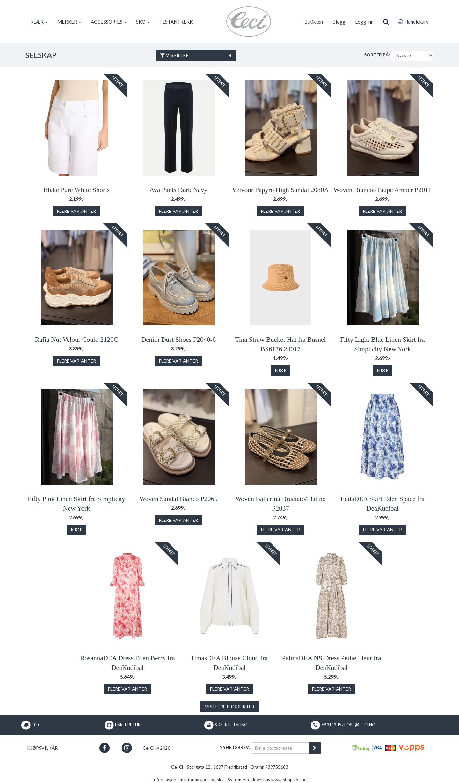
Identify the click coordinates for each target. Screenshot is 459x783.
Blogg (339, 22)
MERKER (69, 22)
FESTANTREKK (176, 22)
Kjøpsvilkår (42, 748)
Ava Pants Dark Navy (178, 190)
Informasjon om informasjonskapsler (188, 779)
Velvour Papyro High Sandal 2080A (280, 190)
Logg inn (364, 22)
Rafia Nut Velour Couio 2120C (76, 339)
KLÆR (39, 22)
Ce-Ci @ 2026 (156, 748)
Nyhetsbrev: (234, 747)
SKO (143, 22)
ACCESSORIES (109, 22)
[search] (385, 22)
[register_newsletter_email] (315, 748)
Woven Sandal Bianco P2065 (178, 499)
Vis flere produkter (229, 706)
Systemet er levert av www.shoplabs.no (267, 779)
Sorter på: (377, 54)
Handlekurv (413, 22)
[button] (104, 748)
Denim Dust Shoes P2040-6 (178, 339)
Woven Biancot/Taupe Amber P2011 (383, 190)
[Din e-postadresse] (280, 748)
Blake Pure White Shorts (76, 190)
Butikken (313, 22)
